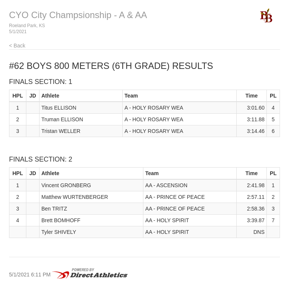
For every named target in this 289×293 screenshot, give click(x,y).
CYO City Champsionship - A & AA (78, 15)
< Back (17, 46)
